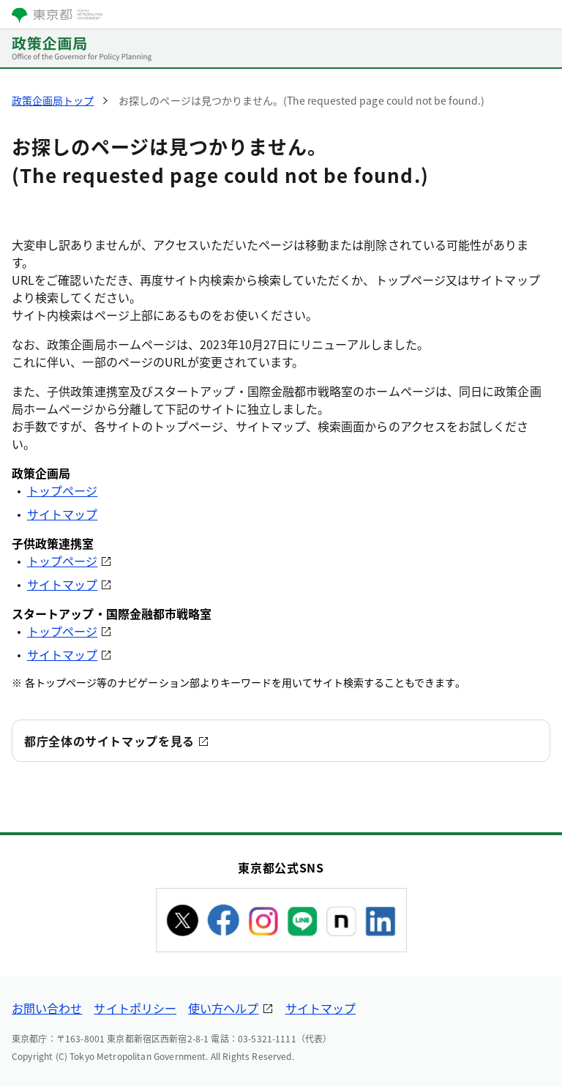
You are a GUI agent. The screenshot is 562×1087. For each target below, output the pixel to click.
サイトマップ (62, 514)
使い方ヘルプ (223, 1008)
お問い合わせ (47, 1008)
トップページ (62, 490)
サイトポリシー (135, 1008)
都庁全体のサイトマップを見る (109, 741)
